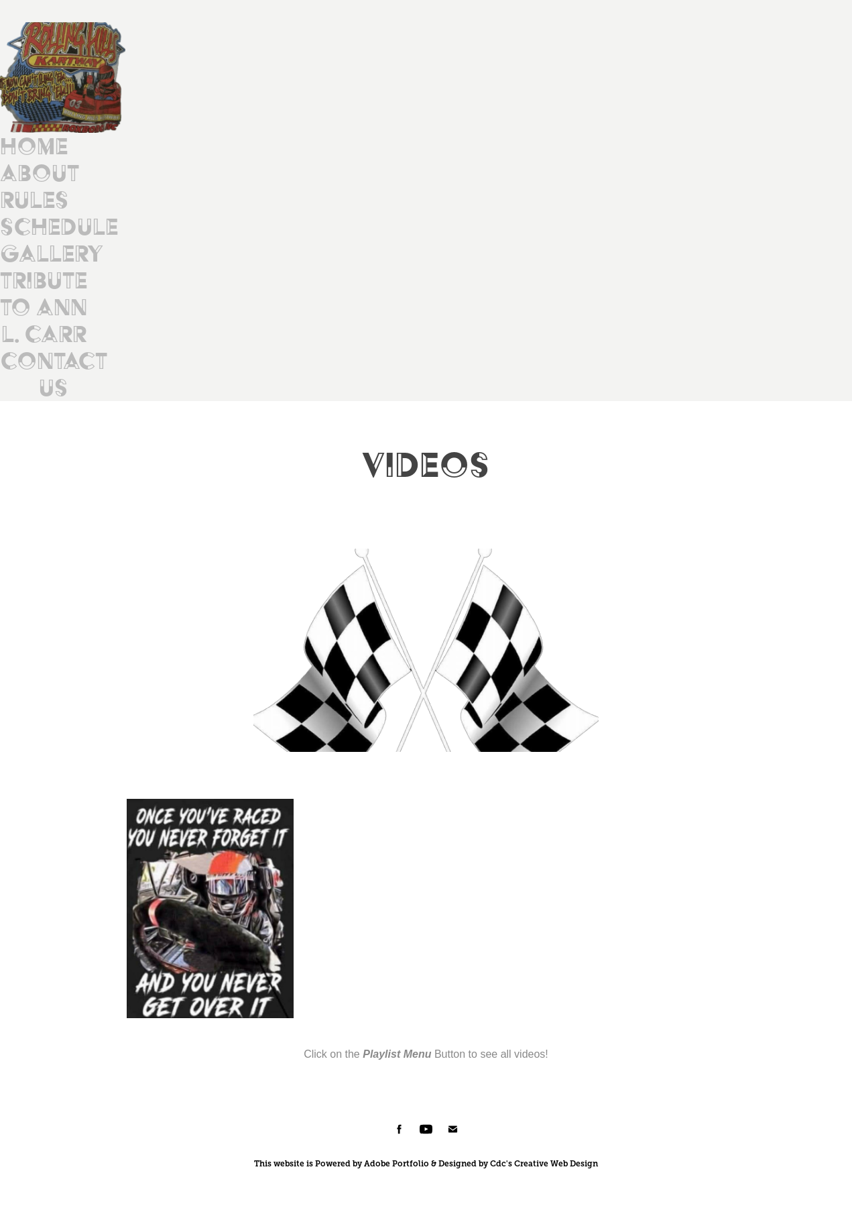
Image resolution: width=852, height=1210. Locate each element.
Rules (34, 199)
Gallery (51, 253)
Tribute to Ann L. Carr (43, 306)
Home (34, 146)
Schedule (59, 226)
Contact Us (53, 374)
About (39, 172)
